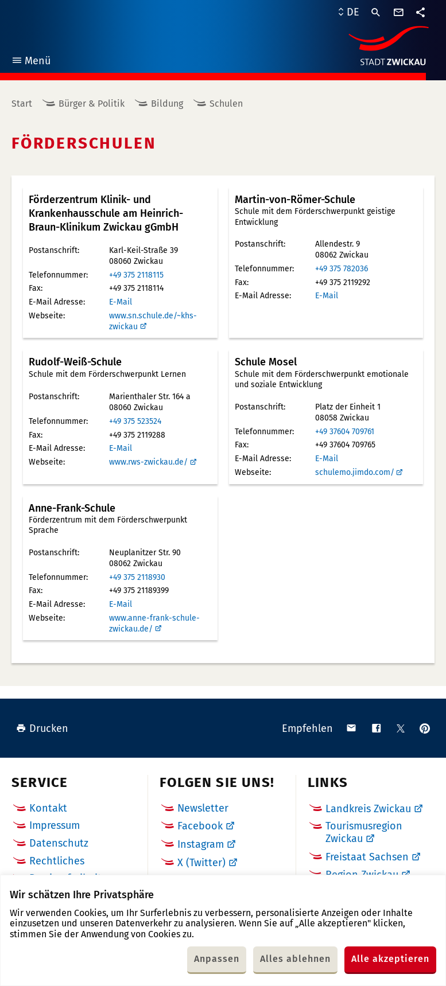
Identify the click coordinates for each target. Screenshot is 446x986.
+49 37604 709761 (344, 432)
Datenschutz (58, 843)
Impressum (54, 825)
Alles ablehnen (295, 958)
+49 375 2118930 (137, 577)
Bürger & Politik (92, 103)
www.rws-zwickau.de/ (148, 462)
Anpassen (216, 958)
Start (21, 103)
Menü (31, 62)
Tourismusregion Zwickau (363, 832)
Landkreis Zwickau (368, 808)
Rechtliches (56, 861)
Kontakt (48, 808)
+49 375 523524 (135, 421)
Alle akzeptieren (390, 958)
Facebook (200, 826)
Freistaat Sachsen (367, 857)
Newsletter (202, 808)
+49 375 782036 (341, 269)
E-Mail (120, 302)
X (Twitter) (201, 862)
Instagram (200, 844)
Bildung (167, 103)
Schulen (226, 103)
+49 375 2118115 (136, 275)
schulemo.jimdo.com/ (354, 472)
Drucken (42, 728)
